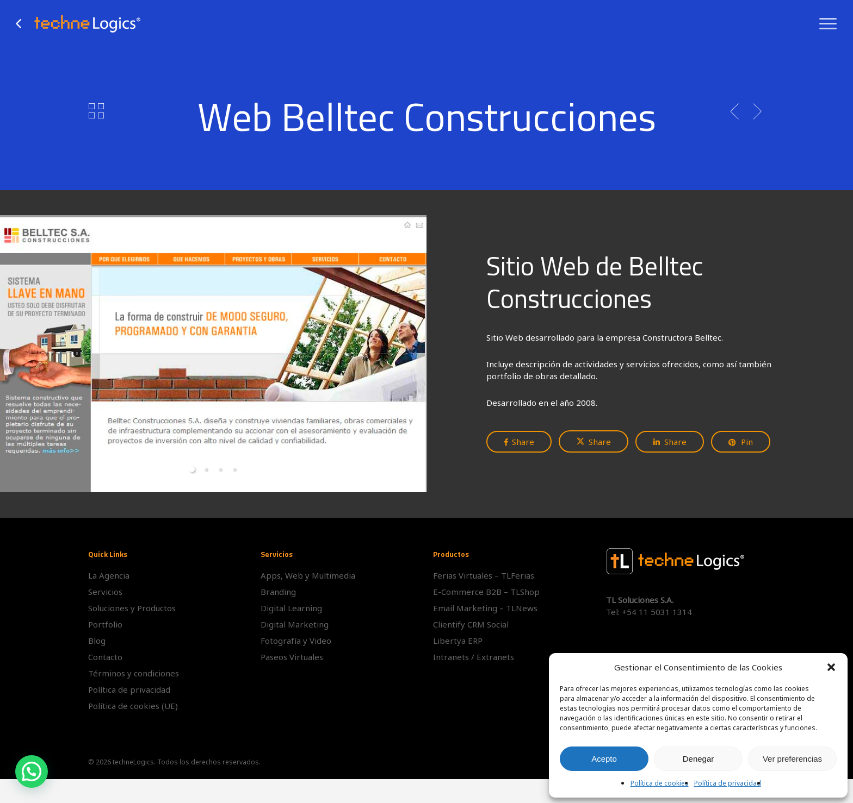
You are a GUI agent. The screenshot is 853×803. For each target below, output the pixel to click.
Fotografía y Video (296, 640)
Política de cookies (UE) (133, 705)
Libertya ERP (458, 640)
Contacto (105, 656)
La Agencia (108, 575)
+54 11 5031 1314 (657, 611)
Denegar (698, 758)
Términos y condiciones (133, 673)
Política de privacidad (727, 783)
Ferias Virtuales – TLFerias (483, 575)
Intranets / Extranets (473, 656)
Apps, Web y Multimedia (308, 575)
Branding (278, 591)
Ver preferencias (792, 758)
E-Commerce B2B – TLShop (486, 591)
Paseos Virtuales (292, 656)
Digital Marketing (295, 624)
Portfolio (105, 624)
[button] (831, 667)
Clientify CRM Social (471, 624)
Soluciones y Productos (132, 608)
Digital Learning (291, 608)
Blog (97, 640)
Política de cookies (660, 783)
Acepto (604, 758)
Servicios (105, 591)
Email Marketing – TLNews (485, 608)
